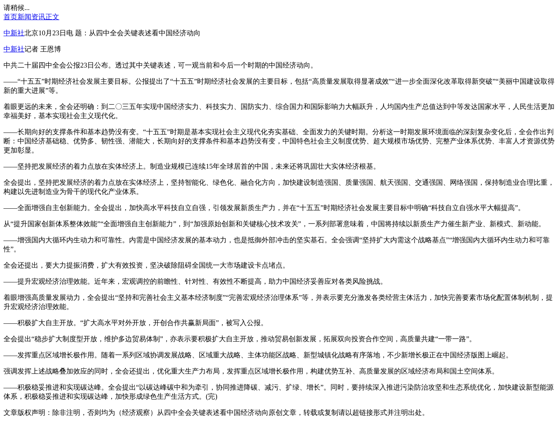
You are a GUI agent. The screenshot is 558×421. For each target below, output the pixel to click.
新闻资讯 (31, 16)
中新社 (13, 33)
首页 (10, 16)
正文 (52, 16)
